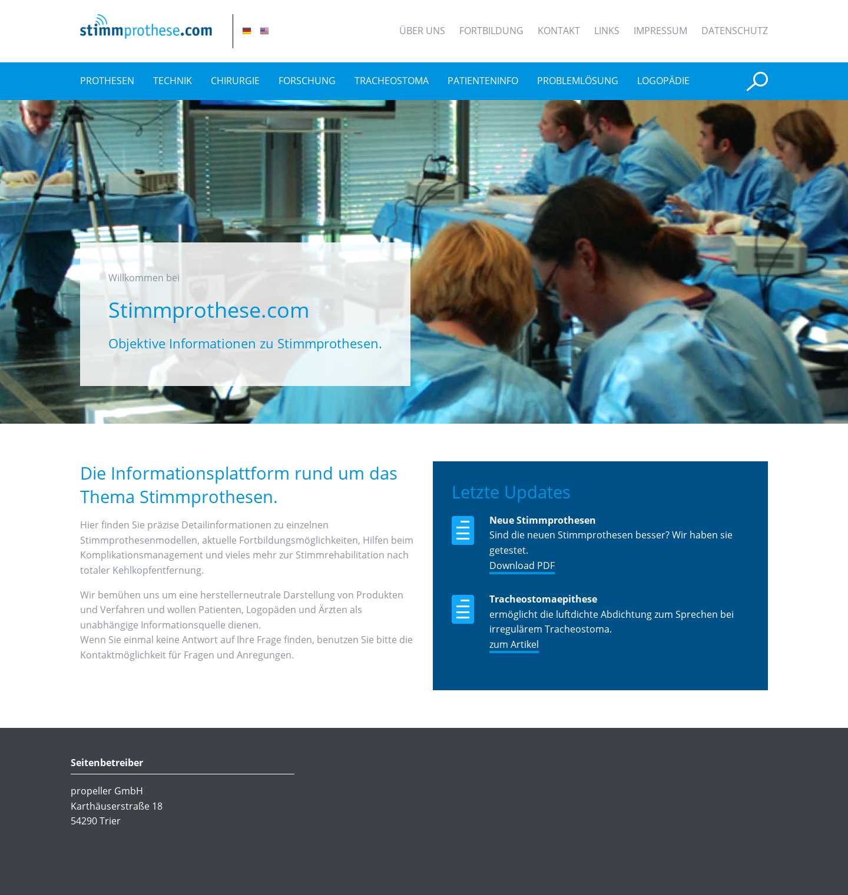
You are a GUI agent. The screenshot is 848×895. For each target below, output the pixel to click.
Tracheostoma (392, 80)
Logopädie (663, 80)
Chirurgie (235, 80)
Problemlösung (577, 80)
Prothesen (107, 80)
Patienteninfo (483, 80)
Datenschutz (734, 30)
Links (607, 30)
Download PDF (522, 565)
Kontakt (559, 30)
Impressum (660, 30)
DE (247, 31)
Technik (172, 80)
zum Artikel (514, 644)
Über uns (422, 30)
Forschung (307, 80)
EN (264, 31)
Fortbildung (491, 30)
